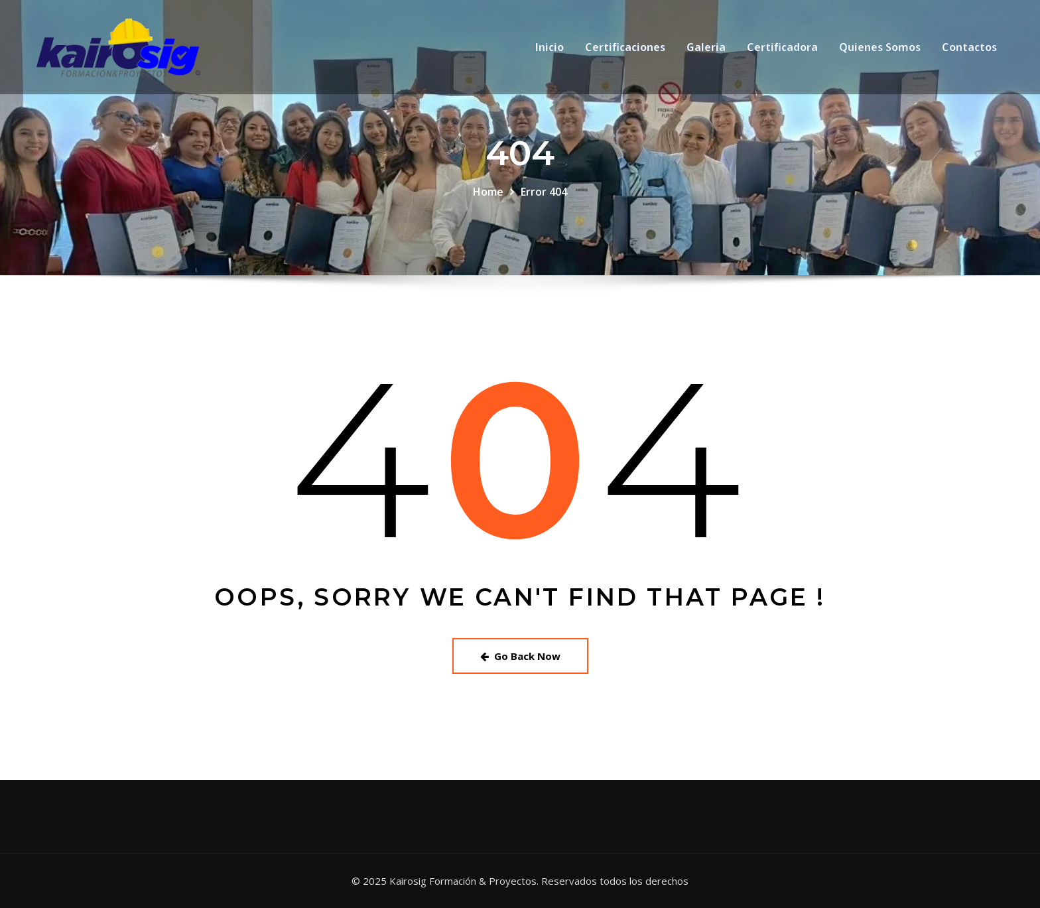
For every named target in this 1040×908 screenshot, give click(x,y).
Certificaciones (625, 49)
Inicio (549, 49)
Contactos (969, 49)
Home (488, 191)
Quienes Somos (880, 49)
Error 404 (544, 191)
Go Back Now (520, 656)
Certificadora (782, 49)
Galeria (706, 49)
